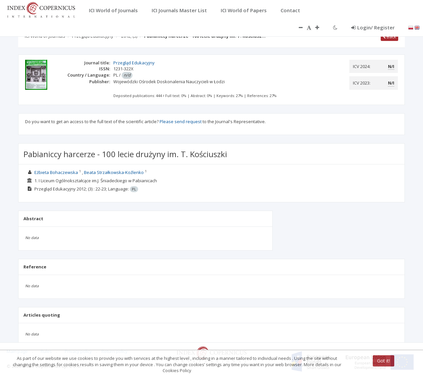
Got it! (383, 361)
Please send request (181, 121)
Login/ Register (373, 27)
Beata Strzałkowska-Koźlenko (114, 172)
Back (389, 37)
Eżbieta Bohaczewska (56, 172)
